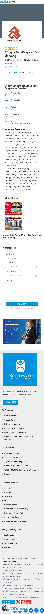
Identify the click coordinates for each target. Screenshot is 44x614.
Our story (7, 488)
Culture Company (10, 505)
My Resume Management (14, 428)
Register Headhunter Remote (15, 432)
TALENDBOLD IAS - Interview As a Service (20, 470)
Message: (9, 281)
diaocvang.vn (13, 67)
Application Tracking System (15, 462)
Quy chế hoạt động (11, 517)
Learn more (11, 402)
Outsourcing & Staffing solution (16, 466)
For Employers (8, 448)
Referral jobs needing (12, 424)
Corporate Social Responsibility (16, 509)
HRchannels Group (10, 482)
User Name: (10, 254)
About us (7, 492)
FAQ (5, 500)
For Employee (7, 410)
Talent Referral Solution (13, 457)
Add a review (12, 72)
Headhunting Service (12, 453)
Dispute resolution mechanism (15, 521)
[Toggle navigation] (41, 2)
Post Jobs (8, 474)
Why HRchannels (10, 416)
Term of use (8, 496)
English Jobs (9, 535)
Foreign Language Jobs (12, 529)
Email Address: (11, 263)
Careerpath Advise (11, 420)
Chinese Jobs (9, 539)
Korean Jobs (9, 548)
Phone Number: (11, 272)
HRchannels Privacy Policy (14, 513)
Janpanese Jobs (10, 543)
